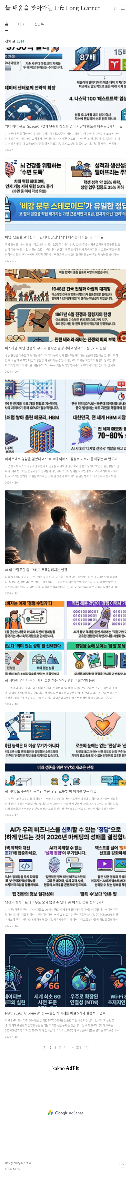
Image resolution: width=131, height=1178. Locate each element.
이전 (44, 1047)
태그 (21, 23)
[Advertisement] (65, 1113)
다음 (86, 1047)
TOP (122, 1164)
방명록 (39, 23)
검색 (113, 8)
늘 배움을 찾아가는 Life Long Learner (52, 8)
